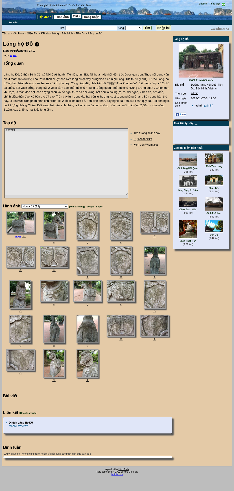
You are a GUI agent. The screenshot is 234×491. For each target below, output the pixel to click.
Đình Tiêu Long (214, 166)
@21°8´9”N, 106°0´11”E (201, 80)
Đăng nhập (91, 17)
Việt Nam (18, 33)
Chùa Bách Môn (188, 209)
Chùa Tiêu (213, 188)
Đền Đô (214, 235)
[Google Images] (94, 206)
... (196, 123)
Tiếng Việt (214, 3)
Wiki (76, 16)
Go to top (133, 472)
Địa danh (45, 17)
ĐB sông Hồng (50, 33)
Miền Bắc (32, 33)
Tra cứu (13, 22)
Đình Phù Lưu (214, 213)
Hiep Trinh (123, 469)
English (203, 3)
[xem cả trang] (77, 206)
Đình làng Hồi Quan (187, 168)
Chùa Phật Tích (188, 241)
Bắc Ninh (67, 33)
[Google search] (28, 413)
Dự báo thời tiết (143, 139)
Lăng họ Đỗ (95, 33)
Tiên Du (80, 33)
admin (194, 93)
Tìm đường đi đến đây (147, 133)
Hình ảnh (62, 17)
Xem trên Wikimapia (146, 144)
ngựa (13, 55)
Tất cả (6, 33)
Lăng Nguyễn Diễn (188, 190)
